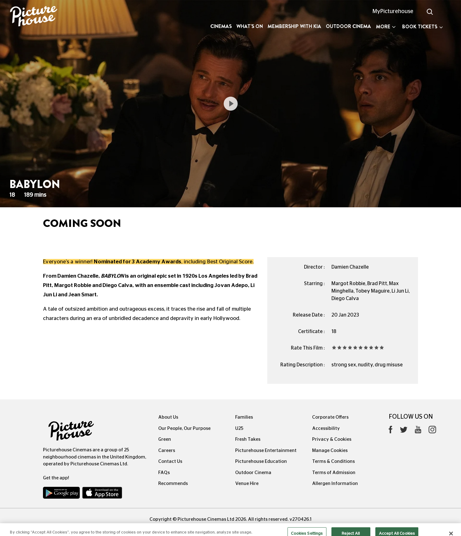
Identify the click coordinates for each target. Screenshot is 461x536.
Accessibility (326, 428)
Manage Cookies (330, 450)
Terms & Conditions (333, 461)
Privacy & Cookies (331, 439)
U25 (239, 428)
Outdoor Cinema (348, 26)
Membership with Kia (294, 26)
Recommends (173, 483)
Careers (166, 450)
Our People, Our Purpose (184, 428)
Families (244, 417)
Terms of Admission (333, 472)
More (386, 26)
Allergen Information (335, 483)
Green (164, 439)
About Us (168, 417)
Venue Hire (247, 483)
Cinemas (221, 26)
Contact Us (170, 461)
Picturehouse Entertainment (266, 450)
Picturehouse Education (261, 461)
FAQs (164, 472)
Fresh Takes (247, 439)
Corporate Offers (330, 417)
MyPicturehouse (393, 11)
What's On (249, 26)
